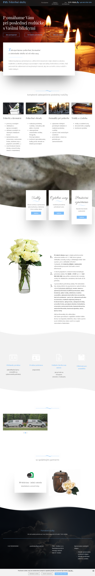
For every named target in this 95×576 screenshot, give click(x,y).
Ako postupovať (11, 35)
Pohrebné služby (14, 2)
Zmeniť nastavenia (47, 573)
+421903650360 (13, 546)
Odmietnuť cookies (34, 573)
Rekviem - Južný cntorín (30, 482)
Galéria (36, 213)
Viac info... (70, 570)
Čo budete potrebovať (35, 35)
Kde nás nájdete (58, 35)
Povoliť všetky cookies (61, 573)
